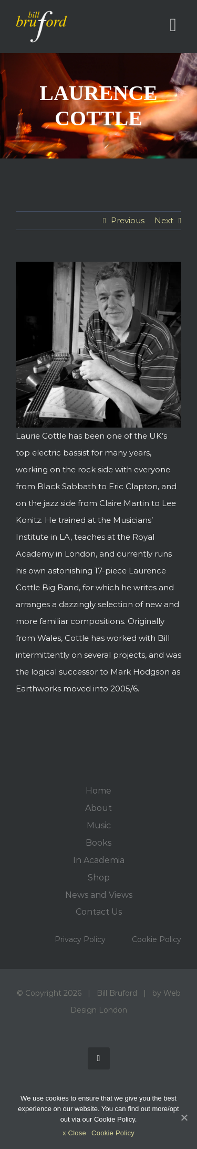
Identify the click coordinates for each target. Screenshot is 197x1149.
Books (98, 843)
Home (98, 791)
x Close (74, 1133)
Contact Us (99, 912)
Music (99, 825)
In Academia (99, 860)
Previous (127, 220)
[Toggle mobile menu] (173, 25)
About (98, 808)
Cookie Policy (156, 939)
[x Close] (184, 1117)
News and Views (98, 895)
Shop (99, 878)
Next (163, 220)
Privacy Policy (80, 939)
